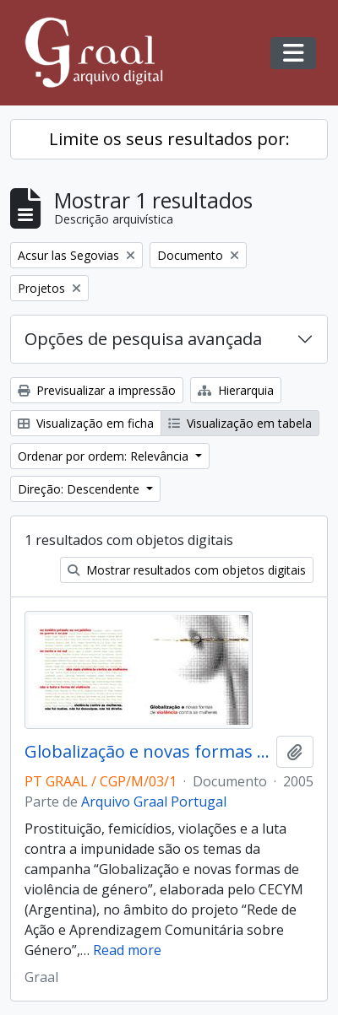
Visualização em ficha (86, 423)
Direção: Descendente (80, 489)
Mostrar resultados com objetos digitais (187, 570)
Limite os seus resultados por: (169, 138)
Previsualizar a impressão (97, 390)
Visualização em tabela (240, 423)
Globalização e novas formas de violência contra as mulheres (147, 752)
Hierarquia (236, 390)
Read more (127, 950)
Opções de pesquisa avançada (143, 338)
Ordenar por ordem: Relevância (105, 456)
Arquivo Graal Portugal (153, 801)
